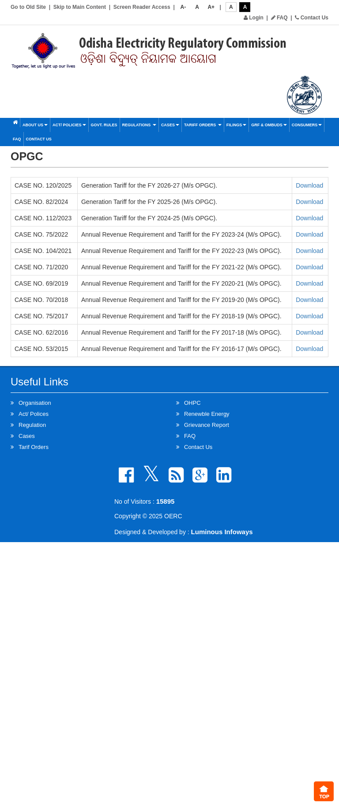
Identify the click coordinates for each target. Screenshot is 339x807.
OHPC (192, 403)
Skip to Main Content (79, 7)
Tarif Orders (34, 447)
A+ (211, 7)
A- (183, 7)
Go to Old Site (28, 7)
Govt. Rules (104, 125)
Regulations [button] (139, 125)
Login (254, 18)
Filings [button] (236, 125)
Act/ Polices (34, 414)
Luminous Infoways (222, 531)
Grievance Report (206, 425)
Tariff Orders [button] (203, 125)
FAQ (279, 18)
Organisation (35, 403)
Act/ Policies (69, 125)
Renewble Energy (207, 414)
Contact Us (311, 18)
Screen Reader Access (141, 7)
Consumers (307, 125)
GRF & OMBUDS (269, 125)
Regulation (32, 425)
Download (309, 185)
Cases (170, 125)
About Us (35, 125)
